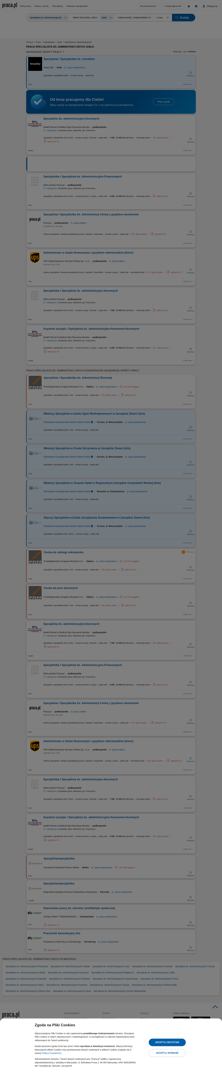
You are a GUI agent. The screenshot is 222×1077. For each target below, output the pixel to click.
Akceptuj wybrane (167, 1053)
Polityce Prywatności (51, 1053)
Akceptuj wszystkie (167, 1042)
